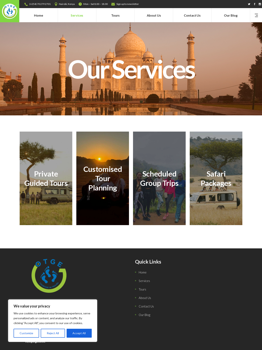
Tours (142, 289)
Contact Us (146, 306)
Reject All (53, 333)
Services (144, 281)
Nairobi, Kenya (67, 3)
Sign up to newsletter (127, 3)
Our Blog (144, 315)
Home (143, 272)
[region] (52, 320)
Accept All (79, 333)
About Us (145, 298)
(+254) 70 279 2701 (40, 3)
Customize (26, 333)
